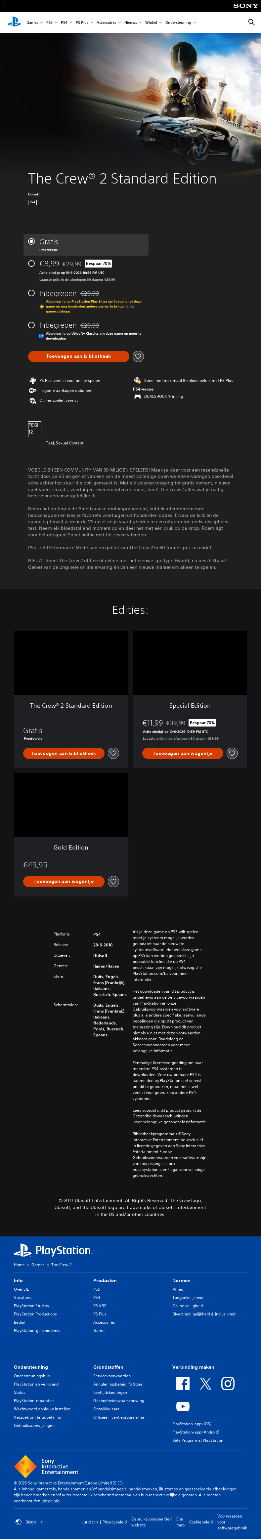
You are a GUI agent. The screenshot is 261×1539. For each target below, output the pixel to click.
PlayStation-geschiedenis (37, 1330)
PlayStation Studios (31, 1306)
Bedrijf (19, 1322)
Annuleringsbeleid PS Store (118, 1384)
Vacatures (23, 1297)
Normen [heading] (181, 1280)
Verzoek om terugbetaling (37, 1417)
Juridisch (90, 1522)
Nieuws (130, 22)
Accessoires (106, 22)
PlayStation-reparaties (34, 1400)
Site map (180, 1522)
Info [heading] (18, 1280)
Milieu (177, 1289)
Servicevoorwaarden (112, 1376)
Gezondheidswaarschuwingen (160, 1116)
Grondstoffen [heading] (108, 1367)
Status (19, 1392)
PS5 (49, 22)
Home (19, 1265)
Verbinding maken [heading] (193, 1367)
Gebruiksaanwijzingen (34, 1425)
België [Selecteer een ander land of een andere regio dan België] (29, 1522)
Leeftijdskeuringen (110, 1392)
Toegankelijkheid (187, 1297)
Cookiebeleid (201, 1522)
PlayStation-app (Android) (195, 1432)
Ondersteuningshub (32, 1376)
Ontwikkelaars (106, 1409)
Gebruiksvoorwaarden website (151, 1522)
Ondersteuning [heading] (31, 1367)
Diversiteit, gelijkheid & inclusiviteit (204, 1314)
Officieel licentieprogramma (118, 1417)
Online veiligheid (187, 1306)
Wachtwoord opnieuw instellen (42, 1409)
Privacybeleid (115, 1522)
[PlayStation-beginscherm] (14, 22)
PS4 (64, 22)
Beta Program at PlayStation (197, 1440)
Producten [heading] (105, 1280)
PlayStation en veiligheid (36, 1384)
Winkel (151, 22)
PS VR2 (99, 1306)
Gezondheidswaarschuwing (118, 1400)
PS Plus (82, 22)
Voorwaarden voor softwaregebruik (232, 1522)
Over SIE (21, 1289)
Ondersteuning (178, 22)
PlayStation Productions (35, 1314)
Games (32, 22)
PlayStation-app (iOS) (191, 1424)
